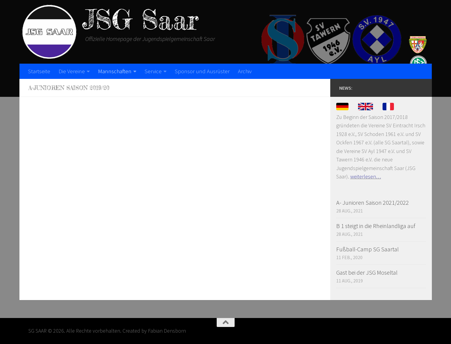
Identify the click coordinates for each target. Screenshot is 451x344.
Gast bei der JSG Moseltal (367, 272)
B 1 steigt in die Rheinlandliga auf (375, 226)
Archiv (245, 71)
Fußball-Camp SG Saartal (367, 249)
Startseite (39, 71)
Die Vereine (72, 71)
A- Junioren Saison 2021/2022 (372, 202)
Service (153, 71)
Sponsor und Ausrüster (202, 71)
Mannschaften (115, 71)
